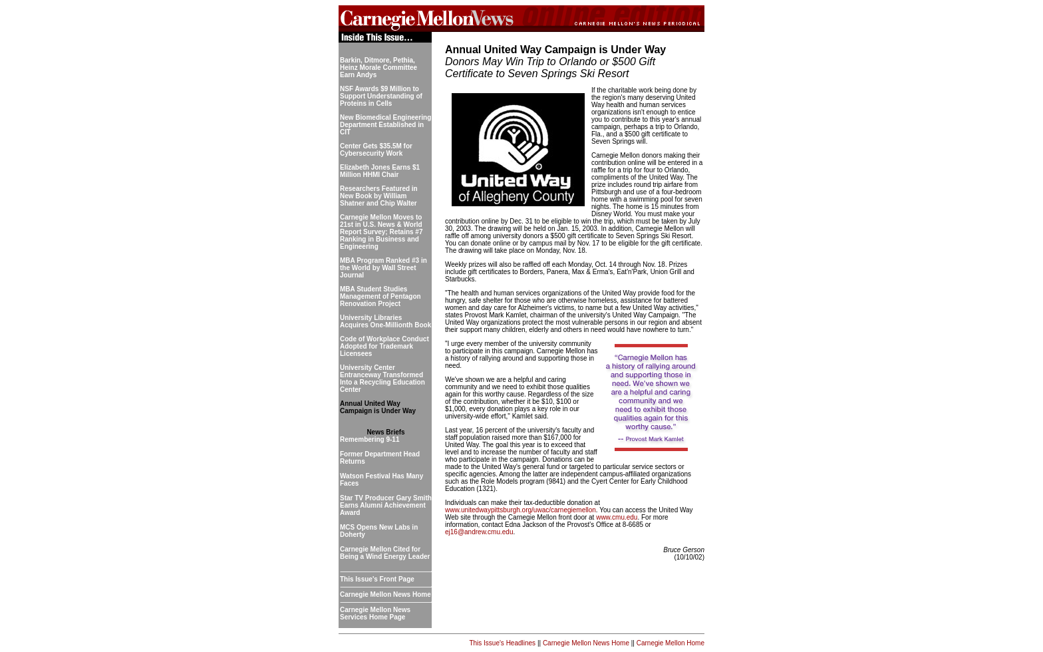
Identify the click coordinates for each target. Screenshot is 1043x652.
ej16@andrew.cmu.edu (479, 532)
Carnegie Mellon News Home (586, 643)
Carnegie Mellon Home (670, 643)
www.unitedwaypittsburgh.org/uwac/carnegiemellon (520, 510)
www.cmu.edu (616, 517)
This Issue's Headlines (502, 643)
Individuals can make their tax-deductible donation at (522, 502)
